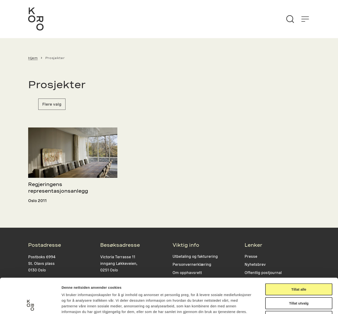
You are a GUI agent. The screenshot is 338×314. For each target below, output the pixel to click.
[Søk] (290, 19)
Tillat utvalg (298, 270)
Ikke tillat (298, 284)
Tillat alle (298, 256)
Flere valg (51, 104)
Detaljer (250, 305)
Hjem (33, 58)
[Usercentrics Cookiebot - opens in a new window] (30, 304)
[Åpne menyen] (305, 19)
